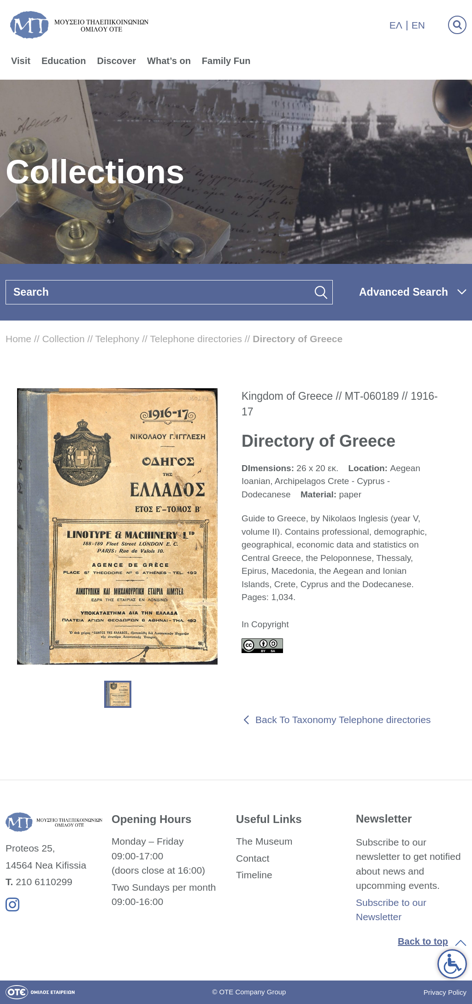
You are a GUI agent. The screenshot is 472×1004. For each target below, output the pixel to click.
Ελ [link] (395, 25)
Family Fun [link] (226, 61)
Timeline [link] (254, 875)
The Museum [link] (264, 841)
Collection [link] (63, 338)
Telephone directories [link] (196, 338)
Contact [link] (252, 858)
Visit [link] (20, 61)
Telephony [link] (117, 338)
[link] (452, 964)
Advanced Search (403, 292)
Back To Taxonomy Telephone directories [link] (343, 719)
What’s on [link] (169, 61)
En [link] (418, 25)
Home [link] (18, 338)
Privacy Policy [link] (445, 992)
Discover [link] (116, 61)
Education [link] (63, 61)
